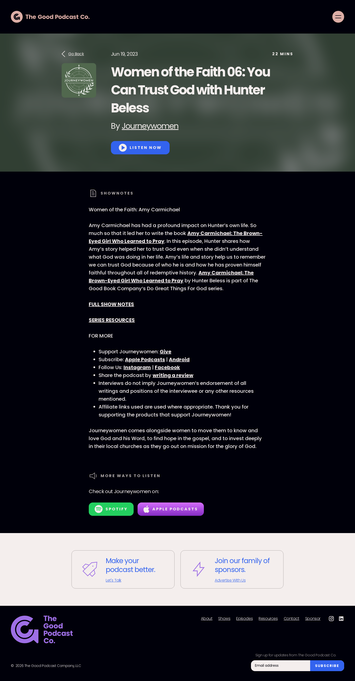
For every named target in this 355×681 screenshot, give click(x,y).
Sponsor (312, 619)
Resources (268, 619)
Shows (224, 619)
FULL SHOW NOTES (111, 304)
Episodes (244, 619)
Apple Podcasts (145, 359)
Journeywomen (150, 125)
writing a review (173, 375)
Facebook (167, 367)
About (206, 619)
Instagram (137, 367)
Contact (291, 619)
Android (179, 359)
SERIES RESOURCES (112, 320)
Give (165, 351)
